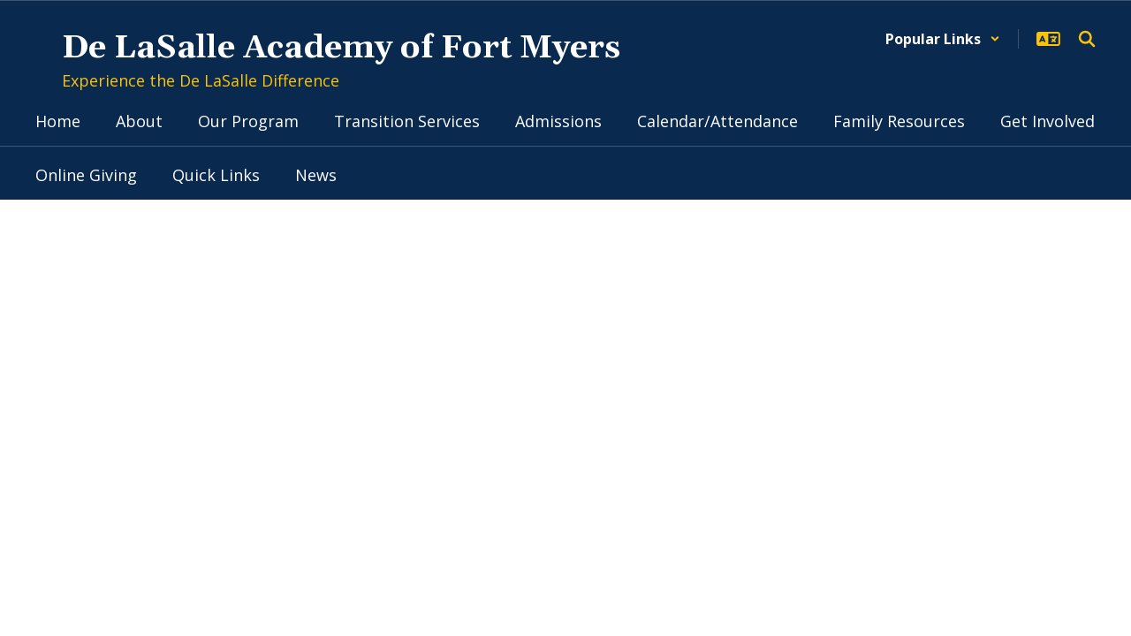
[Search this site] (1087, 39)
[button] (942, 39)
